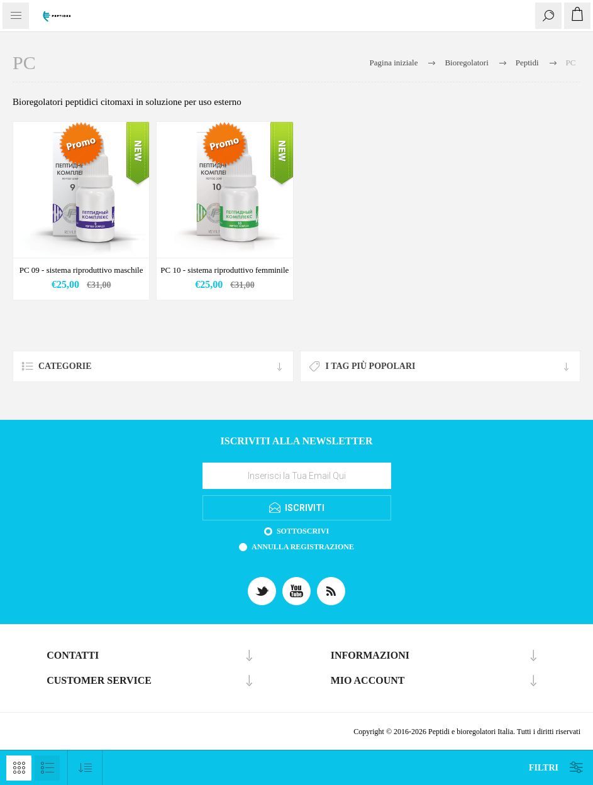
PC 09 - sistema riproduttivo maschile (81, 270)
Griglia (18, 768)
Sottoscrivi (303, 531)
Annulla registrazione (303, 546)
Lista (47, 768)
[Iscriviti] (296, 476)
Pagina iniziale (394, 62)
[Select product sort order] (85, 767)
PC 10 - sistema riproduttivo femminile (224, 270)
